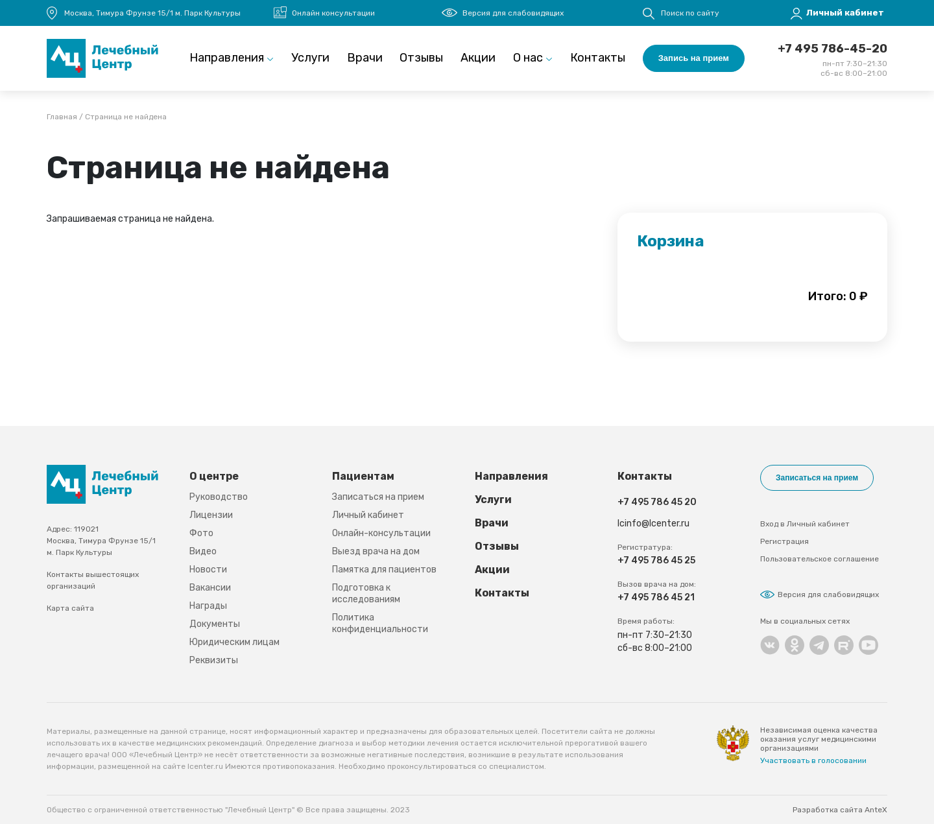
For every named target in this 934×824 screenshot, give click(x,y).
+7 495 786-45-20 (832, 48)
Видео (203, 551)
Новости (208, 569)
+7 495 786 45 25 (656, 560)
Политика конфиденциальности (380, 623)
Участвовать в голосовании (813, 760)
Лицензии (211, 515)
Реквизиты (213, 660)
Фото (201, 533)
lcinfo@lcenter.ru (653, 523)
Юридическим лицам (234, 642)
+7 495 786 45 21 (656, 597)
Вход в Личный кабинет (805, 523)
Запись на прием (693, 58)
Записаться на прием (378, 496)
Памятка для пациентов (384, 569)
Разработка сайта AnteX (840, 809)
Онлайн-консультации (381, 533)
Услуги (310, 58)
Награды (208, 605)
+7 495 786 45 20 (657, 502)
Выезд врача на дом (376, 551)
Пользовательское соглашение (819, 558)
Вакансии (210, 587)
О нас (528, 58)
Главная (62, 117)
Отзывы (421, 58)
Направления (226, 58)
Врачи (365, 58)
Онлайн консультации (333, 13)
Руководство (218, 496)
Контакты (597, 58)
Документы (214, 624)
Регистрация (784, 541)
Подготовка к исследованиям (366, 593)
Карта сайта (70, 608)
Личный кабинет (368, 515)
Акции (478, 58)
